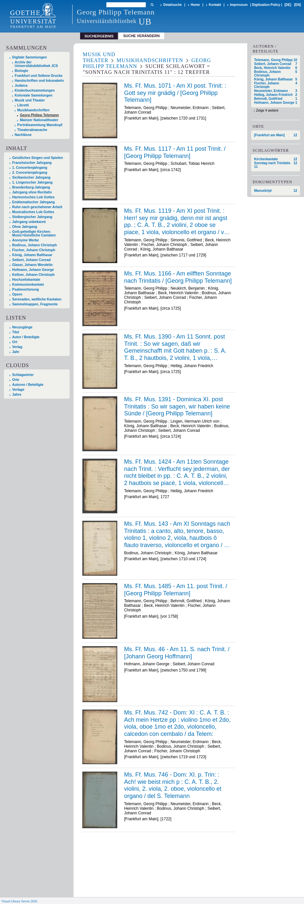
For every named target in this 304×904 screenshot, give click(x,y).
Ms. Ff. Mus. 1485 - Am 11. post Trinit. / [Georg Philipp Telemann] (175, 590)
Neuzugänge (22, 327)
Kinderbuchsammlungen (35, 90)
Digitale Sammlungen (29, 57)
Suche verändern (141, 36)
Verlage (18, 389)
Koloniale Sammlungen (34, 95)
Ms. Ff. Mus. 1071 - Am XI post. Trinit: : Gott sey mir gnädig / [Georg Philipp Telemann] (175, 92)
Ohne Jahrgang (24, 227)
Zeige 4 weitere (267, 110)
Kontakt (215, 5)
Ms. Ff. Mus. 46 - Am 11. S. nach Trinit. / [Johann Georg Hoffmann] (176, 653)
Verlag (17, 347)
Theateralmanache (32, 130)
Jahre (16, 394)
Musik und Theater (30, 100)
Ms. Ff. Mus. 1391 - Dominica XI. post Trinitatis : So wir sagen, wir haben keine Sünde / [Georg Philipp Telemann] (177, 406)
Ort (14, 342)
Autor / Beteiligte (25, 337)
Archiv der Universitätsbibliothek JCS (36, 64)
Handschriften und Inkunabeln (39, 80)
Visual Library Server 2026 (19, 901)
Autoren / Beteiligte (27, 384)
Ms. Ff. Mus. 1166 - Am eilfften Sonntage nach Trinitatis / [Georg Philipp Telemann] (178, 277)
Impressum (239, 5)
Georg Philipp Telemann (39, 115)
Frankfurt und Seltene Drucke (39, 75)
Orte (15, 380)
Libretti (23, 105)
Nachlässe (23, 135)
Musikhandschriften (33, 110)
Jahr (15, 352)
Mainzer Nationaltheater (39, 120)
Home (195, 5)
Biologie (21, 71)
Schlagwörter (23, 375)
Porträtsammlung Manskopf (39, 125)
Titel (15, 332)
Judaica (21, 85)
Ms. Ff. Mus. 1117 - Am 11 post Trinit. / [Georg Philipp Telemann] (175, 152)
